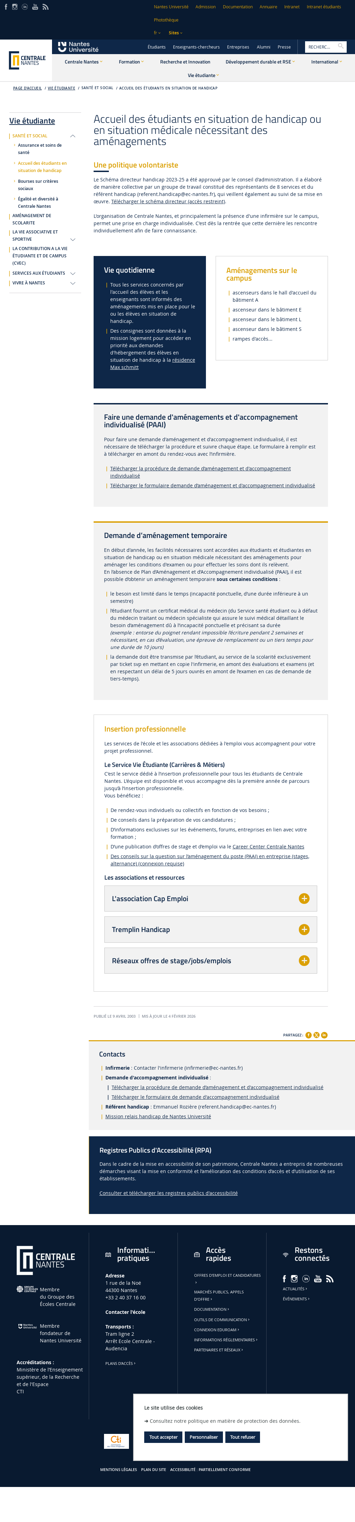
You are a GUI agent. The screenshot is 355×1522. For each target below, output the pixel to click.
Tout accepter (163, 1437)
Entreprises (238, 47)
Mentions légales (118, 1469)
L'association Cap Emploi (150, 898)
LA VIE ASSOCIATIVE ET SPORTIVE (35, 235)
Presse (284, 47)
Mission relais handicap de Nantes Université (158, 1116)
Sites (174, 33)
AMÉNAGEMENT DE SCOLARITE (31, 219)
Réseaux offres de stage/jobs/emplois (171, 960)
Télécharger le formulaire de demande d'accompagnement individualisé (195, 1097)
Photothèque (166, 20)
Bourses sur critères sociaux (38, 185)
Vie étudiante (61, 88)
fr (155, 32)
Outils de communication (222, 1319)
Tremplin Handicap (141, 929)
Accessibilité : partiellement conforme (210, 1469)
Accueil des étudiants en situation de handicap (168, 88)
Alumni (263, 47)
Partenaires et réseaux (219, 1350)
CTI (20, 1391)
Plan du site (153, 1469)
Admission (206, 6)
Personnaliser (204, 1437)
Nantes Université (171, 6)
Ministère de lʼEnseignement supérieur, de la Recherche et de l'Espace (50, 1376)
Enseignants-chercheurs (196, 47)
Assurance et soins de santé (40, 149)
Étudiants (157, 47)
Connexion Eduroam (217, 1329)
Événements (297, 1299)
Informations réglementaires (226, 1339)
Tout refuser (242, 1437)
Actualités (295, 1288)
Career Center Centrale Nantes (268, 846)
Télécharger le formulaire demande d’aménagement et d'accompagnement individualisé (212, 485)
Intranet (292, 6)
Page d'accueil (27, 88)
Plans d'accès (121, 1363)
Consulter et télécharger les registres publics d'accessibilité (168, 1193)
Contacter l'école (125, 1312)
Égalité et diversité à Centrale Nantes (38, 202)
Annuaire (268, 6)
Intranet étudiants (324, 6)
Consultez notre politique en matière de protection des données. (225, 1421)
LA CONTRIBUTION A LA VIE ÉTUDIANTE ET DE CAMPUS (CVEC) (40, 256)
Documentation (238, 6)
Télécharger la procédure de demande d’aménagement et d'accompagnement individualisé (217, 1087)
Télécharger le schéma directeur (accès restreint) (168, 201)
